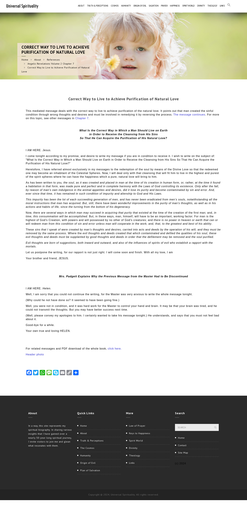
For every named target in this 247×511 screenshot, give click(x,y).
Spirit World (188, 5)
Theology (212, 5)
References (53, 59)
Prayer (164, 5)
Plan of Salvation (90, 470)
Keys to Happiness (139, 433)
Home (25, 59)
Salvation (154, 5)
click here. (115, 348)
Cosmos (115, 5)
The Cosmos (87, 447)
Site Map (183, 452)
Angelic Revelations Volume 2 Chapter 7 (51, 63)
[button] (228, 6)
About (81, 5)
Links (222, 5)
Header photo (35, 354)
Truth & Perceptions (97, 5)
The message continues (189, 114)
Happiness (175, 5)
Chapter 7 (82, 118)
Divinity (201, 5)
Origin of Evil (139, 5)
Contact (182, 445)
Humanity (126, 5)
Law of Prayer (137, 425)
